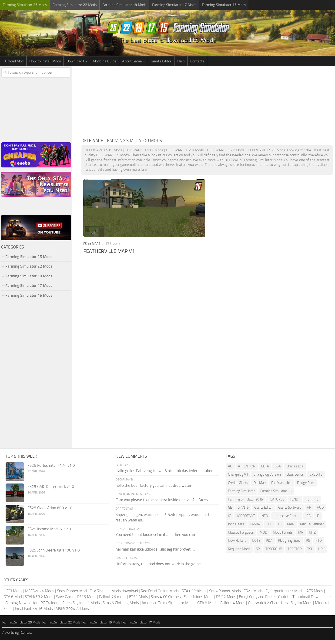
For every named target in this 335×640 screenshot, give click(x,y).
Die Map (260, 483)
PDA (269, 540)
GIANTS (243, 507)
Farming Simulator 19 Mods (28, 276)
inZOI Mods (12, 591)
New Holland (237, 540)
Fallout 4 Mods (232, 602)
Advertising (10, 632)
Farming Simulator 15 (275, 491)
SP (258, 549)
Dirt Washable (281, 483)
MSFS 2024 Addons (72, 608)
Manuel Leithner (312, 524)
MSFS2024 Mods (39, 591)
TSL (310, 549)
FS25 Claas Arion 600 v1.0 (49, 507)
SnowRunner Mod (72, 591)
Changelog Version (267, 474)
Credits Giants (238, 483)
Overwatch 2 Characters (268, 602)
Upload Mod (14, 61)
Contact (26, 632)
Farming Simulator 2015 (245, 499)
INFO (264, 516)
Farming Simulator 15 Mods (28, 295)
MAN (291, 524)
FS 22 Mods (226, 596)
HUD (320, 507)
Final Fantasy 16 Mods (34, 608)
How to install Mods (45, 61)
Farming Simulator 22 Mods (28, 266)
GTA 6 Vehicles (193, 591)
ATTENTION (246, 466)
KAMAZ (255, 524)
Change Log (294, 466)
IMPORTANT (245, 516)
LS (279, 524)
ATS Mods (314, 591)
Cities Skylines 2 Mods (81, 602)
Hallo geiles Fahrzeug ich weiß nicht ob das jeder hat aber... (165, 470)
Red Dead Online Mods (160, 591)
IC (229, 516)
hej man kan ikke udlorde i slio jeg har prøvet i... (155, 549)
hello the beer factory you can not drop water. (154, 485)
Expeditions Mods (198, 596)
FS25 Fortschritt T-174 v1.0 (51, 465)
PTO (318, 540)
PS (308, 540)
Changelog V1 (238, 474)
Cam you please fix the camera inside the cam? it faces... (163, 499)
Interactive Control (287, 516)
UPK (321, 549)
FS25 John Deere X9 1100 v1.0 (53, 550)
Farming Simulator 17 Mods (28, 285)
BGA (278, 466)
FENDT (295, 499)
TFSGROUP (273, 549)
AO (230, 466)
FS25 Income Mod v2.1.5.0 (50, 529)
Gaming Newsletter (21, 602)
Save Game (65, 596)
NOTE (256, 540)
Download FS (77, 61)
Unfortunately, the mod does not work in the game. (159, 564)
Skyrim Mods (301, 602)
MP (300, 532)
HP (309, 507)
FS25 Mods (86, 596)
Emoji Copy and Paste (257, 596)
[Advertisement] (207, 101)
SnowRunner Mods (225, 591)
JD (317, 516)
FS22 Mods (253, 591)
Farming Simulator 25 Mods (28, 256)
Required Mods (239, 549)
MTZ (312, 532)
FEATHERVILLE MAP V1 (109, 251)
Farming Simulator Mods (25, 5)
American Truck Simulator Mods (168, 602)
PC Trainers (50, 602)
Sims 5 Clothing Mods (121, 602)
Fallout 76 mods (112, 596)
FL (307, 499)
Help (180, 61)
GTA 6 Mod (12, 596)
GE (230, 507)
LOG (269, 524)
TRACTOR (295, 549)
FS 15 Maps (91, 244)
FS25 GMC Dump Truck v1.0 (50, 486)
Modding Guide (104, 61)
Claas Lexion (295, 474)
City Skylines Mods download (114, 591)
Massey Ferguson (241, 532)
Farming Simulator (241, 491)
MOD (263, 532)
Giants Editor (161, 61)
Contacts (197, 61)
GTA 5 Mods (207, 602)
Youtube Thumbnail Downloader (304, 596)
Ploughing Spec (289, 540)
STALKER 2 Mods (39, 596)
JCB (308, 516)
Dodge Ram (305, 483)
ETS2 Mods (138, 596)
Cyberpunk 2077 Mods (284, 591)
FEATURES (276, 499)
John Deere (236, 524)
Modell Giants (283, 532)
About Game (132, 61)
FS (316, 499)
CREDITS (316, 474)
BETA (265, 466)
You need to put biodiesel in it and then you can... (157, 534)
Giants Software (289, 507)
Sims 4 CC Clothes (166, 596)
